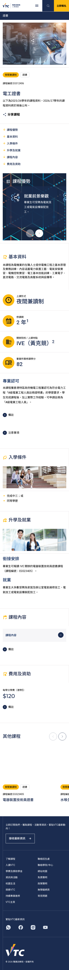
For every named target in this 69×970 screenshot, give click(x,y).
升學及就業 (12, 150)
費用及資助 (12, 164)
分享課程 (11, 114)
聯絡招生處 (44, 859)
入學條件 (10, 143)
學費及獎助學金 (14, 871)
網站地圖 (42, 871)
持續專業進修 (13, 896)
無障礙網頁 (44, 889)
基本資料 (10, 136)
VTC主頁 (10, 902)
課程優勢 (10, 129)
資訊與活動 (12, 877)
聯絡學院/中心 (45, 865)
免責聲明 (42, 877)
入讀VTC (10, 865)
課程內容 (10, 157)
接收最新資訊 (20, 838)
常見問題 (42, 896)
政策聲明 (42, 883)
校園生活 (10, 883)
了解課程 (10, 859)
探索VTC (10, 889)
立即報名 (61, 5)
